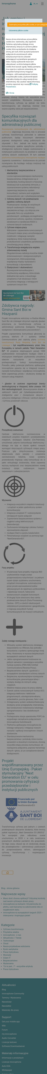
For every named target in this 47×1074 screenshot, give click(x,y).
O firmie (10, 93)
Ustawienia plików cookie (18, 30)
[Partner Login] (30, 3)
